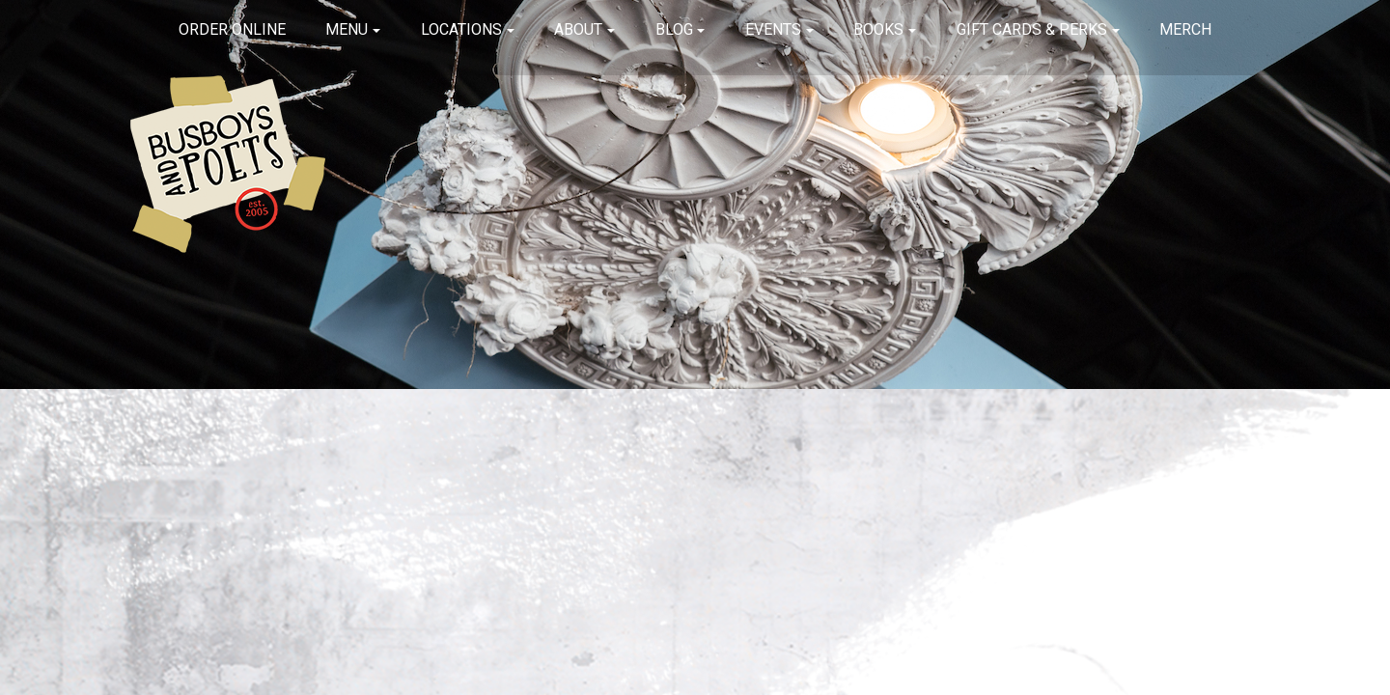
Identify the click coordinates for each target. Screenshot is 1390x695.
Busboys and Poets (227, 164)
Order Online (232, 29)
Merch (1185, 29)
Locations (461, 29)
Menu (346, 29)
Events (773, 29)
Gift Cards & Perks (1032, 29)
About (578, 29)
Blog (674, 29)
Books (878, 29)
